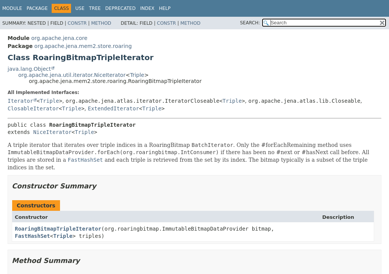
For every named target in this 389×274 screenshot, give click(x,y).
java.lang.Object (29, 69)
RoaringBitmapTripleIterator (58, 229)
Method (101, 23)
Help (165, 8)
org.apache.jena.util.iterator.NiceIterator (71, 75)
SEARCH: (250, 22)
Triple (137, 75)
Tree (95, 8)
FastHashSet (32, 236)
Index (147, 8)
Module (12, 8)
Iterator (20, 101)
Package (37, 8)
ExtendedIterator (113, 108)
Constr (77, 23)
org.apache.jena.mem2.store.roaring (83, 46)
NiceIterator (52, 132)
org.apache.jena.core (59, 38)
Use (79, 8)
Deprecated (120, 8)
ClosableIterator (33, 108)
